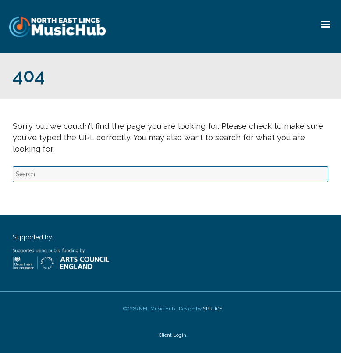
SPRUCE (212, 309)
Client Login (172, 335)
